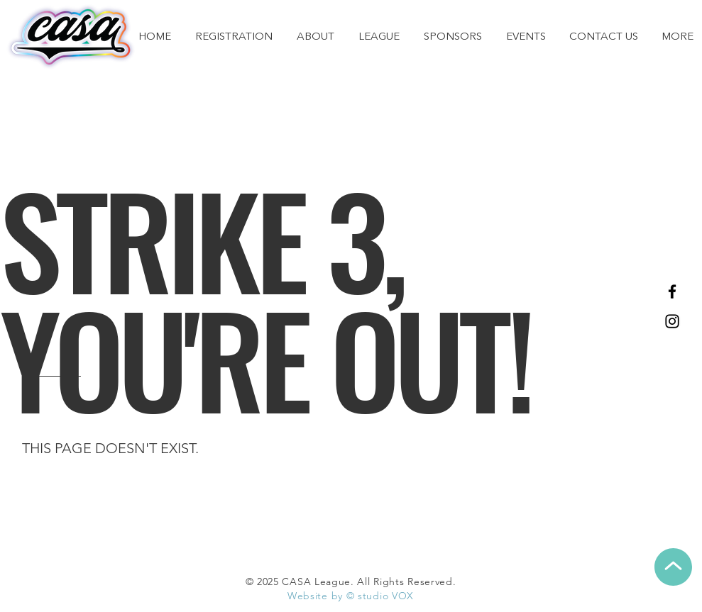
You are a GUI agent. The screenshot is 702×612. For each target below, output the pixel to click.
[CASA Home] (71, 36)
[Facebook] (672, 291)
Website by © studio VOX (350, 595)
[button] (379, 37)
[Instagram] (672, 321)
